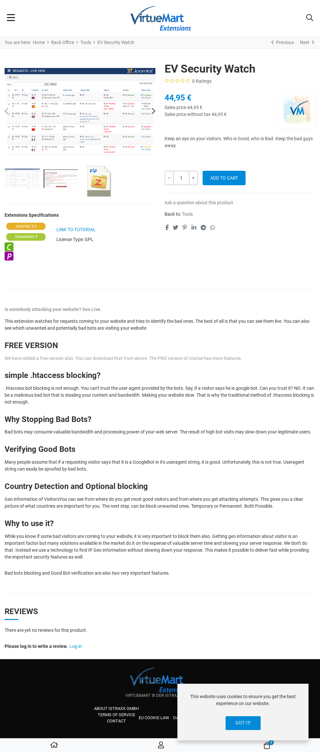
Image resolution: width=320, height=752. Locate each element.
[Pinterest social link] (185, 227)
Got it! (243, 722)
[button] (309, 18)
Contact (116, 721)
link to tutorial (76, 229)
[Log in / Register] (161, 745)
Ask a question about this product (199, 202)
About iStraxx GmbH (116, 708)
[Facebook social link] (167, 227)
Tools (187, 214)
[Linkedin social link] (194, 227)
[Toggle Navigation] (11, 18)
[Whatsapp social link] (213, 227)
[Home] (54, 745)
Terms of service (116, 714)
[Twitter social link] (175, 227)
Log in (76, 646)
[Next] (307, 42)
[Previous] (282, 42)
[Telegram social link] (203, 227)
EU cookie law (154, 717)
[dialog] (243, 712)
